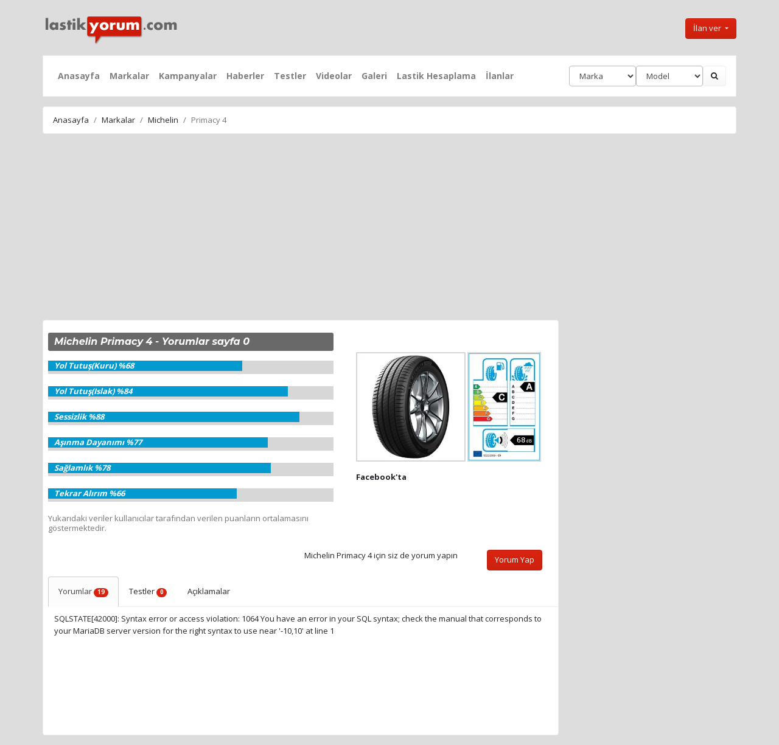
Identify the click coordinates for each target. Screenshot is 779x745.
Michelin (163, 119)
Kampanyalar (188, 75)
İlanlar (500, 75)
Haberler (245, 75)
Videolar (334, 75)
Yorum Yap (514, 559)
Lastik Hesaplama (436, 75)
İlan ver (708, 28)
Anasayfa (79, 75)
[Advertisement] (389, 229)
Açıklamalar (208, 591)
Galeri (374, 75)
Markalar (129, 75)
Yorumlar (83, 591)
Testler (290, 75)
